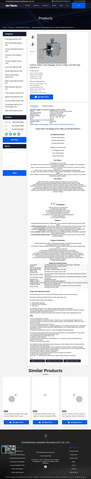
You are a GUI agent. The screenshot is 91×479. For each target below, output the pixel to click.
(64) (13, 44)
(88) (13, 67)
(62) (14, 100)
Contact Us (45, 5)
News (73, 461)
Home (11, 5)
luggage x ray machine (37, 361)
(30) (14, 97)
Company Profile (73, 451)
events (54, 5)
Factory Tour (73, 454)
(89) (13, 110)
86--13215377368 (79, 1)
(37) (13, 106)
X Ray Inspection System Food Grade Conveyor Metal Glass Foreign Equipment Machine (16, 415)
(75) (14, 82)
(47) (12, 76)
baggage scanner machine (72, 361)
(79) (13, 88)
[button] (12, 399)
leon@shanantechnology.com (61, 1)
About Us (36, 5)
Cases (73, 465)
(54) (13, 56)
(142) (14, 50)
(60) (13, 71)
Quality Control (73, 458)
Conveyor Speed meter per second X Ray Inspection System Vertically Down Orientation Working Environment (74, 415)
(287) (13, 39)
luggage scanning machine (54, 361)
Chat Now (14, 140)
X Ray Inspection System (22, 27)
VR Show (27, 5)
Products (19, 5)
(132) (13, 62)
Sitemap (73, 469)
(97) (14, 93)
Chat (78, 5)
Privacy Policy (73, 472)
